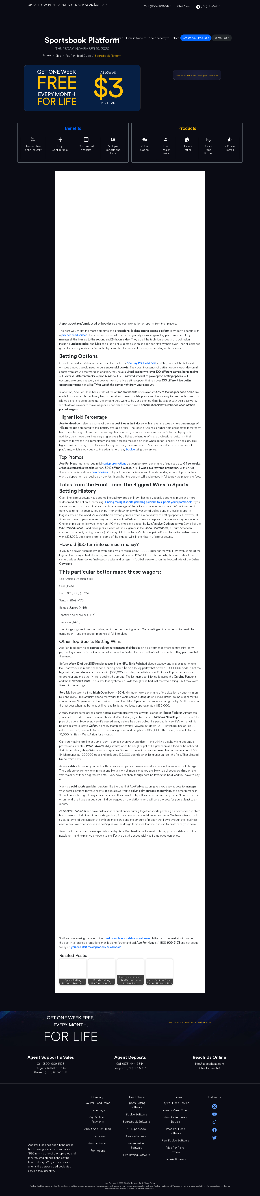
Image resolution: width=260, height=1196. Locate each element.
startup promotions (114, 463)
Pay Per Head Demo (97, 1103)
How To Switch (97, 1143)
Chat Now (183, 6)
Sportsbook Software (136, 1122)
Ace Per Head (110, 1183)
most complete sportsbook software (127, 938)
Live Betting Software (136, 1155)
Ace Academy (158, 38)
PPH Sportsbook (136, 1129)
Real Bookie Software (175, 1140)
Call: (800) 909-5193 (157, 6)
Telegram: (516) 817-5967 (50, 1068)
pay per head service (74, 335)
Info (174, 38)
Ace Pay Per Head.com (141, 363)
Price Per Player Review (175, 1150)
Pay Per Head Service (175, 1103)
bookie (130, 449)
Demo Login (221, 38)
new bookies (100, 472)
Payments (115, 38)
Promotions (97, 1150)
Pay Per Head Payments (97, 1119)
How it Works (135, 38)
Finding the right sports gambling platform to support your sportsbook (148, 502)
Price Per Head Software (175, 1131)
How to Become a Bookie (175, 1119)
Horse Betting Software (136, 1145)
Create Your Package (196, 38)
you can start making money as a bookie (96, 947)
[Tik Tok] (214, 1122)
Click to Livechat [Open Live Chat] (209, 1068)
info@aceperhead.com (209, 1064)
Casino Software (136, 1136)
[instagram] (214, 1106)
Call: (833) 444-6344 (130, 1064)
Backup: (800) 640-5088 (208, 75)
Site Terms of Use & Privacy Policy (141, 1183)
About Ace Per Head (97, 1129)
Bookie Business (175, 1159)
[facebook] (214, 1129)
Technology (97, 1110)
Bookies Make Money (175, 1110)
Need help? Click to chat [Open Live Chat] (186, 75)
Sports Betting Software (136, 1105)
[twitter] (214, 1137)
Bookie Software (136, 1114)
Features (98, 38)
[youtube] (214, 1114)
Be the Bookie (98, 1136)
